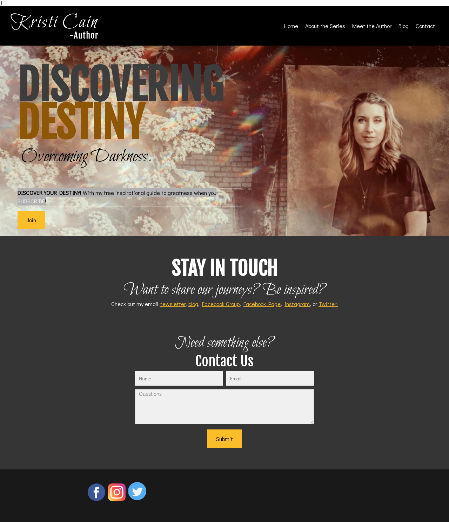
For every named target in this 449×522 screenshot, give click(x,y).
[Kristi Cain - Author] (54, 26)
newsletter (173, 303)
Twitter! (328, 303)
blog (193, 303)
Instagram (297, 303)
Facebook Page (262, 303)
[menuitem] (291, 26)
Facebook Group (221, 303)
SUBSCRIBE (31, 201)
